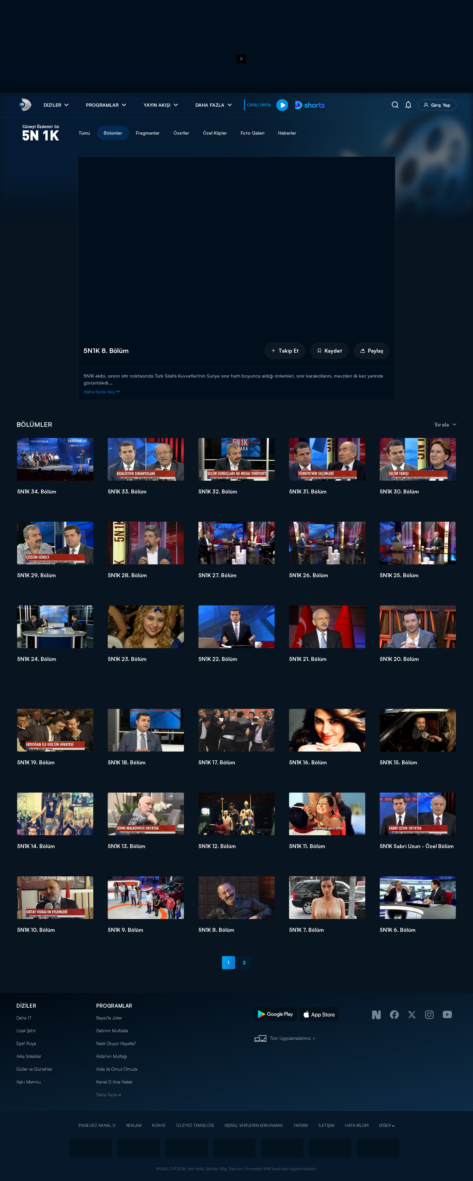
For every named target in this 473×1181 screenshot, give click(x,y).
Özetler (181, 133)
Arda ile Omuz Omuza (116, 1069)
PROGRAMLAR (114, 1006)
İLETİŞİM (326, 1125)
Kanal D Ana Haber (114, 1081)
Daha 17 (23, 1017)
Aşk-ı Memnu (28, 1081)
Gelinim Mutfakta (112, 1030)
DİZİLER (26, 1006)
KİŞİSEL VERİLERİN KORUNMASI (254, 1125)
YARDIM (300, 1125)
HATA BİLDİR (357, 1125)
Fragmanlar (148, 133)
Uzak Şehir (26, 1030)
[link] (24, 105)
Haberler (287, 133)
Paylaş (371, 350)
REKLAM (134, 1125)
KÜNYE (159, 1125)
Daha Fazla (106, 1094)
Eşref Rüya (26, 1043)
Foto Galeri (252, 133)
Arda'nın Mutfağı (111, 1056)
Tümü (84, 133)
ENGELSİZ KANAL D (97, 1125)
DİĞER (385, 1125)
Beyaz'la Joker (109, 1017)
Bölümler (113, 133)
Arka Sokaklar (28, 1056)
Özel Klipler (215, 133)
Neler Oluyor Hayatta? (116, 1043)
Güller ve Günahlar (34, 1069)
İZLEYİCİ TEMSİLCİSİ (195, 1125)
